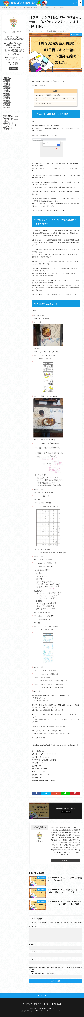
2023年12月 (7, 87)
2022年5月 (6, 104)
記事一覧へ (13, 68)
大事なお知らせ (8, 124)
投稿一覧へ (65, 860)
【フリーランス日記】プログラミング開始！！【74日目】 (64, 879)
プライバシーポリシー (42, 1004)
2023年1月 (6, 102)
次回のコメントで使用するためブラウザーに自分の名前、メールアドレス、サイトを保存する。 (55, 968)
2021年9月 (6, 107)
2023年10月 (7, 90)
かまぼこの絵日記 (48, 1008)
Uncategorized (8, 118)
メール (32, 952)
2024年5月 (6, 83)
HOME (5, 8)
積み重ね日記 (12, 8)
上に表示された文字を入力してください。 (42, 973)
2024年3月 (6, 85)
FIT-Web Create (40, 1011)
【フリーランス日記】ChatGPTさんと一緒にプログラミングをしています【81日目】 (42, 8)
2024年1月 (6, 86)
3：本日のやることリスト (44, 103)
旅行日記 (6, 126)
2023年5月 (6, 96)
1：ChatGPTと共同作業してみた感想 (48, 95)
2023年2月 (6, 100)
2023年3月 (6, 99)
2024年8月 (6, 80)
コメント (32, 926)
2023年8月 (6, 92)
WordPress (59, 1011)
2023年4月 (6, 97)
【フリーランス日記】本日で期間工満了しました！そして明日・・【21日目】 (64, 903)
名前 (31, 944)
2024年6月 (6, 82)
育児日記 (6, 129)
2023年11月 (7, 89)
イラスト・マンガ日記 (10, 119)
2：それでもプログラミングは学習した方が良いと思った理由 (55, 99)
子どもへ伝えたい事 (9, 125)
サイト (31, 959)
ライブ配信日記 (8, 122)
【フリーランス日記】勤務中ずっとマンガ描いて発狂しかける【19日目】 (64, 891)
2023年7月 (6, 93)
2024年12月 (7, 79)
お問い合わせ (57, 1004)
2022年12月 (7, 103)
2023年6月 (6, 94)
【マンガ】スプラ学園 (10, 117)
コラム (5, 121)
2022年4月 (6, 106)
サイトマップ (27, 1004)
